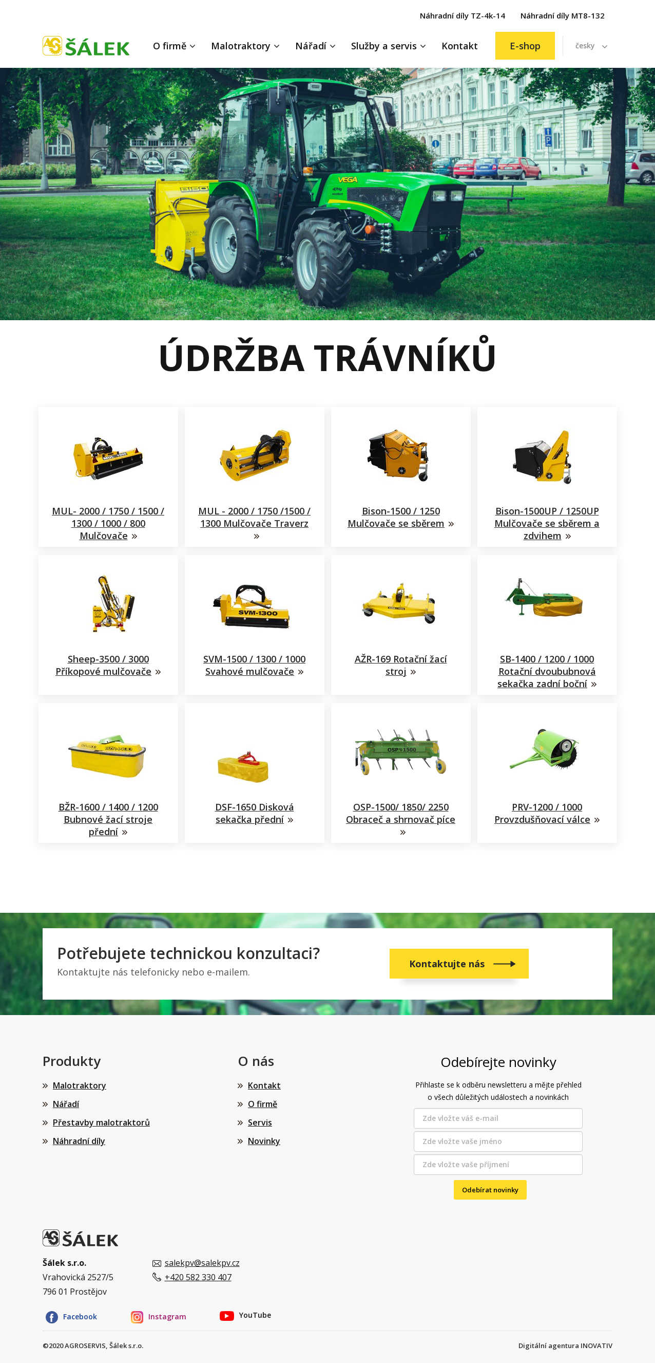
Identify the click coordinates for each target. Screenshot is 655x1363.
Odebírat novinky (490, 1189)
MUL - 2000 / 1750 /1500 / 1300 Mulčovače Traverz (254, 517)
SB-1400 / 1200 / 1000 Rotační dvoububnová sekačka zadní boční (546, 671)
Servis (260, 1122)
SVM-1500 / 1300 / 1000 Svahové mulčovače (254, 665)
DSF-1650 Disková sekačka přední (254, 813)
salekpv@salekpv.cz (202, 1262)
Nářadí (310, 46)
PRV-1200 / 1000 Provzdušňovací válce (542, 813)
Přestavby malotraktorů (101, 1122)
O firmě (169, 46)
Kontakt (459, 46)
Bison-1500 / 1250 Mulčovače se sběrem (396, 517)
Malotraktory (241, 46)
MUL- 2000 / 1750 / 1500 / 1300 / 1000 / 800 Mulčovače (108, 523)
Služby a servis (384, 46)
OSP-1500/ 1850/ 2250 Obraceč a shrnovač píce (400, 813)
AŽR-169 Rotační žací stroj (401, 665)
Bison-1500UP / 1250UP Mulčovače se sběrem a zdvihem (547, 523)
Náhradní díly (79, 1141)
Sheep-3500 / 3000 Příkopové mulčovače (103, 665)
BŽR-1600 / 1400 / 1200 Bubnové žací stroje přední (108, 819)
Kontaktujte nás (448, 963)
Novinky (264, 1141)
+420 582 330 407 (198, 1277)
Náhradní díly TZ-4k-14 (462, 15)
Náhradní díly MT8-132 (563, 15)
